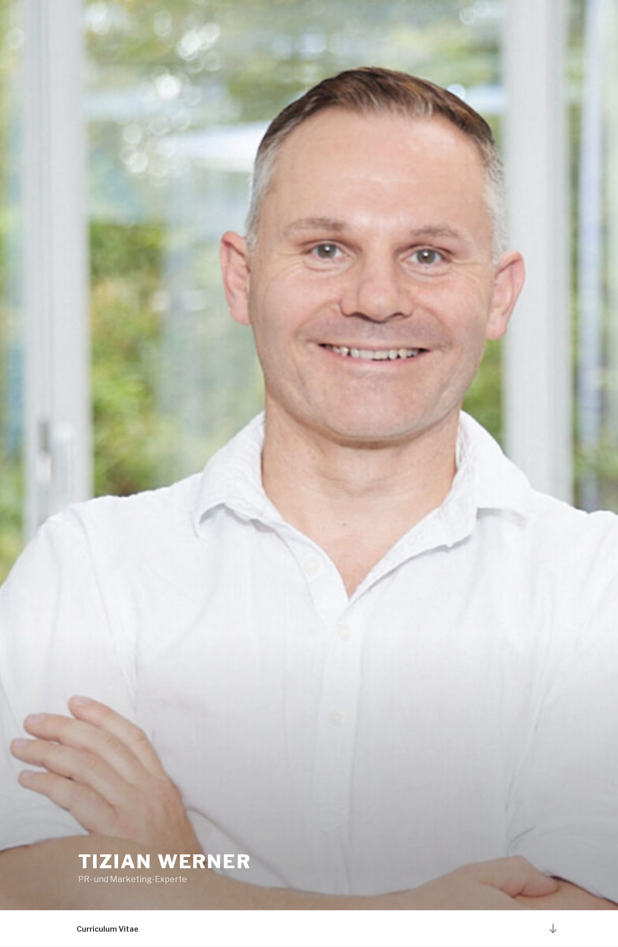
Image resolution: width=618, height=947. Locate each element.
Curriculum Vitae (108, 928)
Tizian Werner (164, 861)
